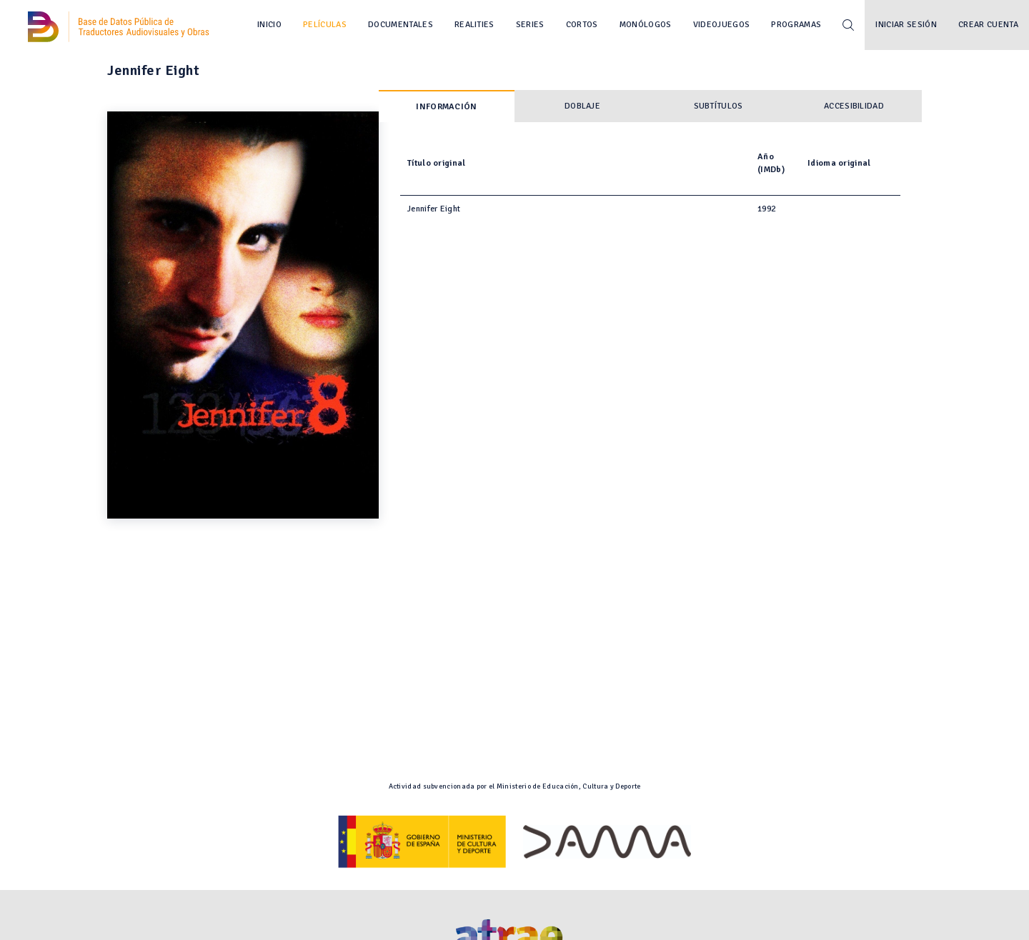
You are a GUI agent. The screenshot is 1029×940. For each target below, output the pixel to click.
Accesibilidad (854, 106)
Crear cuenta (988, 24)
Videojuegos (721, 24)
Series (530, 24)
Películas (325, 24)
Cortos (582, 24)
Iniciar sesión (906, 24)
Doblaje (582, 106)
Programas (796, 24)
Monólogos (646, 24)
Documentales (400, 24)
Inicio (269, 24)
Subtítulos (718, 106)
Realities (474, 24)
